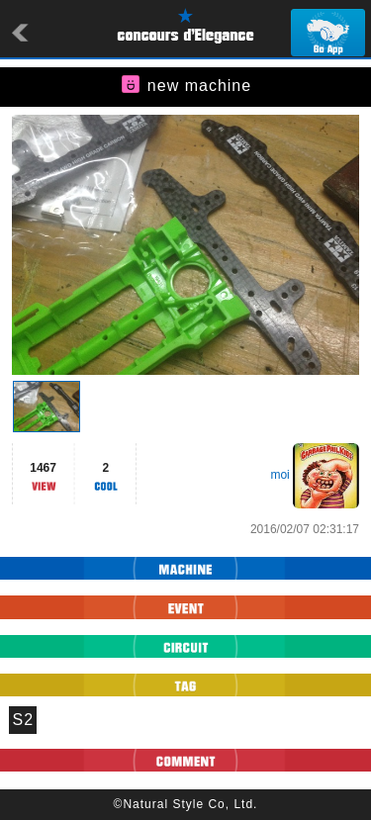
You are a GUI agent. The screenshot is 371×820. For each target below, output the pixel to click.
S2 (24, 719)
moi (279, 475)
